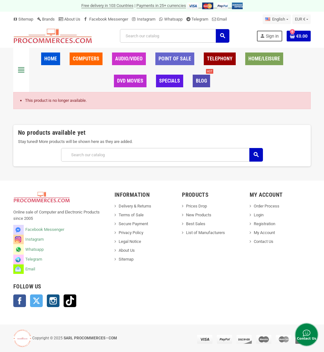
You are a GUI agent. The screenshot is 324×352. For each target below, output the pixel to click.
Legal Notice (130, 241)
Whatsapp (173, 19)
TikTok (70, 300)
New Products (198, 215)
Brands (46, 19)
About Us (69, 19)
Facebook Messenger (108, 19)
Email (222, 19)
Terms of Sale (131, 215)
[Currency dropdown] (301, 19)
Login (259, 215)
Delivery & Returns (135, 206)
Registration (264, 223)
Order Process (266, 206)
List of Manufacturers (205, 232)
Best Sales (195, 223)
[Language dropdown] (276, 19)
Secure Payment (133, 223)
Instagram (146, 19)
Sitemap (23, 19)
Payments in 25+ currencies (161, 5)
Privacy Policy (131, 232)
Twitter (36, 300)
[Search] (174, 36)
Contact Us (263, 241)
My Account (264, 232)
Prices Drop (196, 206)
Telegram (199, 19)
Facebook (19, 300)
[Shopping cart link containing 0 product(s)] (299, 36)
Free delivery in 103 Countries (107, 5)
